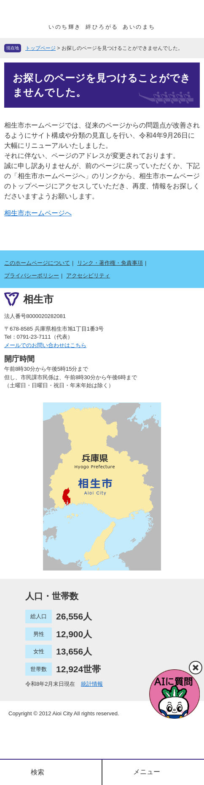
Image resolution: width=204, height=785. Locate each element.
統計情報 (92, 684)
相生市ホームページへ (38, 213)
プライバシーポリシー (31, 275)
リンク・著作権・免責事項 (110, 263)
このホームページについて (37, 263)
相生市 (38, 299)
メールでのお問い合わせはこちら (45, 345)
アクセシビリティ (88, 275)
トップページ (40, 48)
